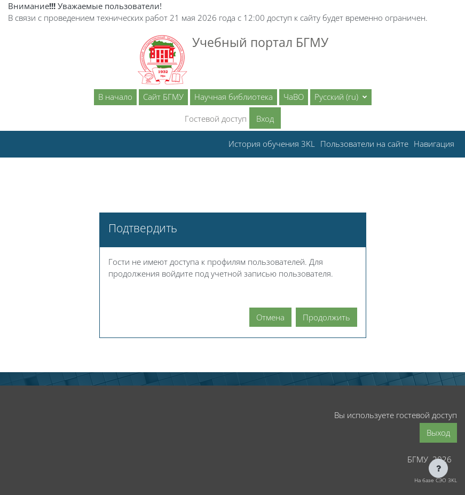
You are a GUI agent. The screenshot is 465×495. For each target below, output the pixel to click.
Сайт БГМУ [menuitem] (163, 96)
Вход (265, 118)
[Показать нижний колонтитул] (438, 468)
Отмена (270, 317)
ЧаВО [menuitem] (293, 96)
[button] (341, 97)
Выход (438, 432)
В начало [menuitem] (115, 96)
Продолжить (326, 317)
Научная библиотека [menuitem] (233, 96)
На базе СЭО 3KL (435, 480)
